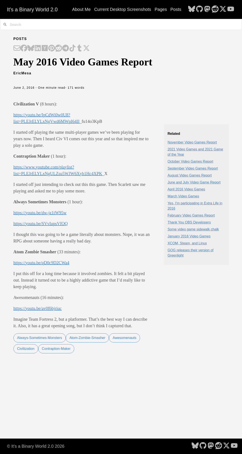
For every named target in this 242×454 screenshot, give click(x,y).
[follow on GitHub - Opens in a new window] (199, 9)
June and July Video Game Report (194, 182)
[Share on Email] (16, 48)
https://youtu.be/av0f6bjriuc (37, 308)
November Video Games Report (192, 142)
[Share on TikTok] (72, 48)
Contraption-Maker (56, 349)
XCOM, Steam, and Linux (187, 243)
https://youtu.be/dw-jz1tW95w (40, 212)
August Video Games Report (190, 175)
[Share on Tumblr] (79, 48)
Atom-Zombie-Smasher (87, 338)
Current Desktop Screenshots (122, 9)
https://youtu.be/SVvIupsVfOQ (40, 223)
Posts (175, 9)
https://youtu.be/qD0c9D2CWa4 (41, 262)
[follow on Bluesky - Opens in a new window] (191, 9)
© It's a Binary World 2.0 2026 (35, 446)
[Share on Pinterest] (51, 48)
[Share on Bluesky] (30, 48)
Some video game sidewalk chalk (193, 229)
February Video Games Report (191, 215)
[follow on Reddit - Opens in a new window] (215, 9)
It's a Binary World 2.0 (32, 9)
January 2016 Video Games (189, 236)
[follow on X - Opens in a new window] (222, 9)
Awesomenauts (124, 338)
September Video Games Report (193, 168)
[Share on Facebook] (23, 48)
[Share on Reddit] (58, 48)
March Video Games (183, 196)
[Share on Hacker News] (44, 48)
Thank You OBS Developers (189, 222)
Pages (161, 9)
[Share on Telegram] (65, 48)
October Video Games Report (190, 161)
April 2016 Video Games (186, 189)
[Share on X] (86, 48)
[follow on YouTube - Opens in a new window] (230, 9)
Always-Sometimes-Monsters (39, 338)
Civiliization (26, 349)
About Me (81, 9)
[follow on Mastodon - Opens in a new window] (207, 9)
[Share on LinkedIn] (37, 48)
